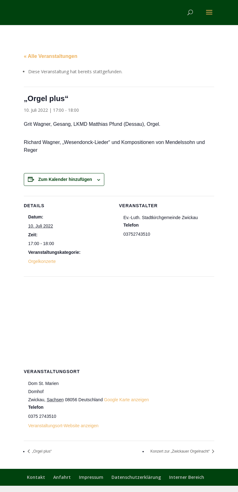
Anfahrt (62, 477)
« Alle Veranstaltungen (50, 56)
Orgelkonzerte (42, 261)
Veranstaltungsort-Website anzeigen (63, 425)
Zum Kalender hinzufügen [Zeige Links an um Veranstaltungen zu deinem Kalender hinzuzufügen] (65, 179)
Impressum (91, 477)
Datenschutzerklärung (136, 477)
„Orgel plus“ (41, 451)
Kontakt (36, 477)
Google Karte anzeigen (126, 399)
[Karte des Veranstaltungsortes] (119, 321)
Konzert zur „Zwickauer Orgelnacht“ (180, 451)
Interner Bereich (186, 477)
